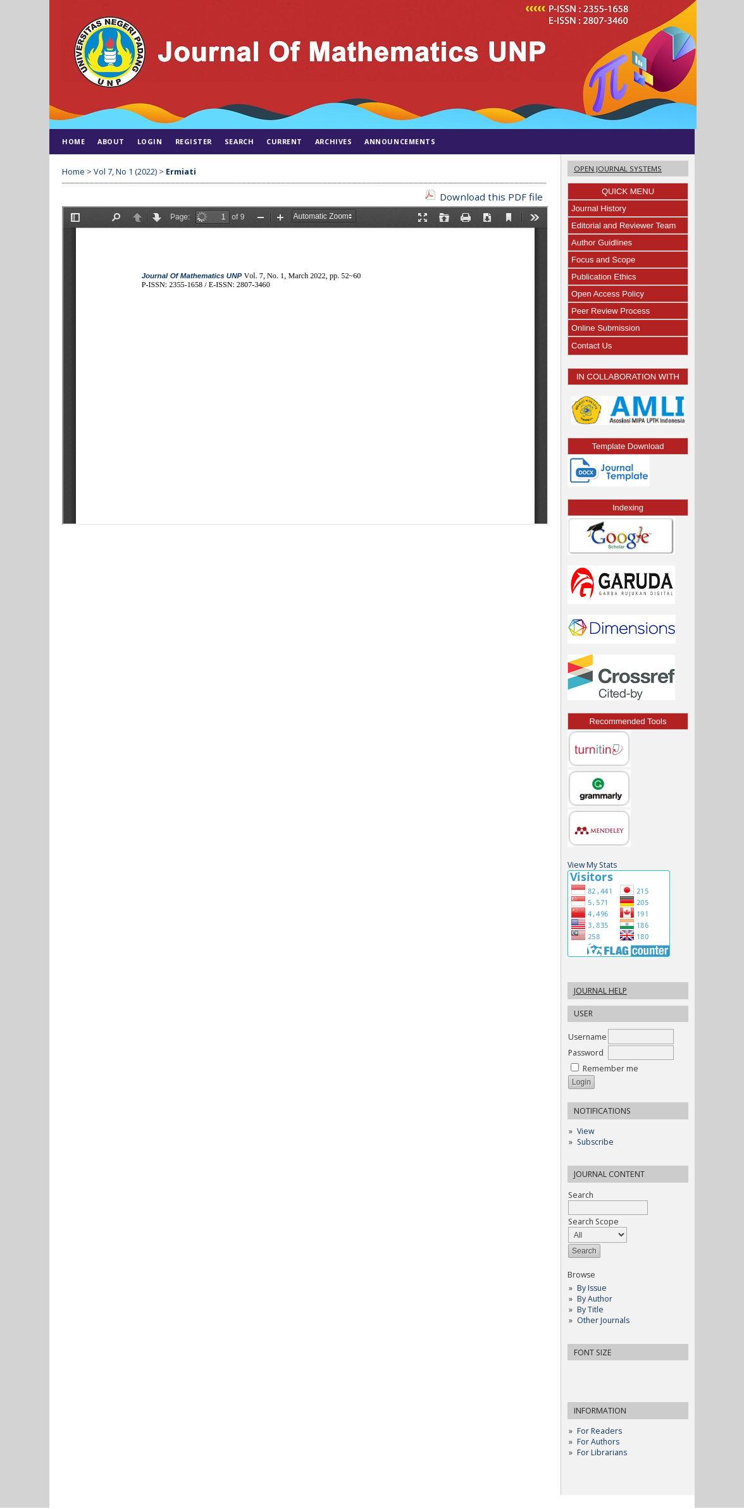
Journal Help (600, 992)
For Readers (599, 1432)
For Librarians (602, 1453)
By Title (590, 1310)
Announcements (399, 141)
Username (587, 1038)
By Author (594, 1300)
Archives (333, 141)
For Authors (598, 1443)
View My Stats (592, 866)
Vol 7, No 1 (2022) (125, 171)
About (111, 141)
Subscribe (595, 1143)
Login (150, 141)
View (585, 1132)
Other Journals (603, 1321)
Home (73, 141)
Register (193, 141)
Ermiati (181, 171)
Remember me (610, 1069)
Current (284, 141)
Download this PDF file (491, 196)
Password (586, 1054)
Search (608, 1202)
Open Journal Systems (618, 168)
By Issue (592, 1289)
